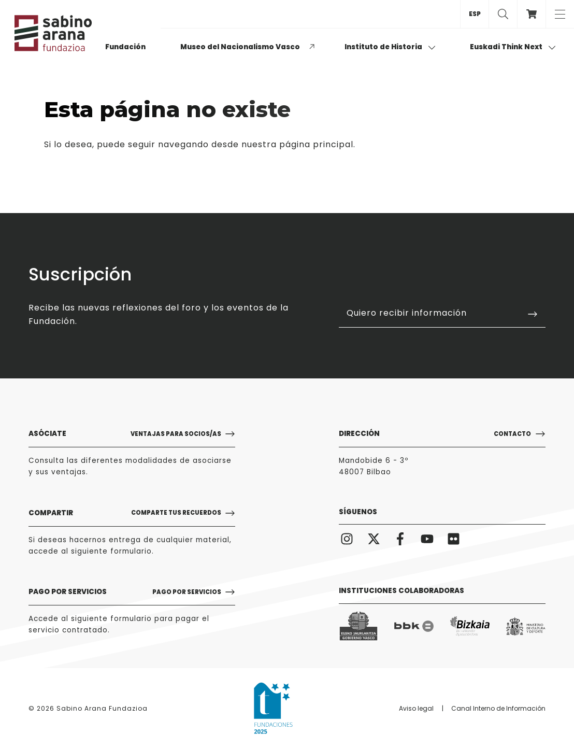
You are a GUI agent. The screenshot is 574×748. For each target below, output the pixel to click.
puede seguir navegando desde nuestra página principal (225, 144)
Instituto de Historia (390, 47)
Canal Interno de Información (498, 708)
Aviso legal (416, 708)
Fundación (125, 47)
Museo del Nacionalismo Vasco (240, 47)
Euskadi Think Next (513, 47)
